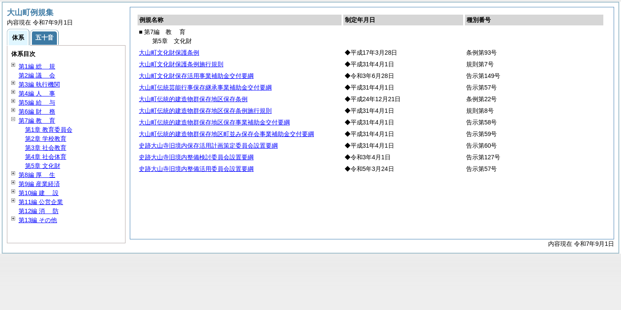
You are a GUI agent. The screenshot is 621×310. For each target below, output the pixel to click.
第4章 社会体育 (45, 156)
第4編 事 (37, 93)
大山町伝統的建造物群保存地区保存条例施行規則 (205, 110)
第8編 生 (37, 174)
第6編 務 (37, 111)
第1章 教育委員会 (48, 129)
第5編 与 (37, 102)
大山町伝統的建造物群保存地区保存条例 (193, 99)
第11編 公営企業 (41, 201)
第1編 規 (37, 66)
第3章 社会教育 (45, 147)
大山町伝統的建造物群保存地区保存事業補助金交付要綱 (214, 122)
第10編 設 (39, 192)
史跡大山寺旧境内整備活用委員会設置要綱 (196, 168)
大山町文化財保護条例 (169, 52)
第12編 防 (39, 211)
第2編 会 (37, 75)
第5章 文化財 (42, 165)
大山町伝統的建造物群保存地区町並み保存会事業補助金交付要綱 (226, 133)
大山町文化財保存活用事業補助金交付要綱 (196, 75)
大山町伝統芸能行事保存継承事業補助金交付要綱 (205, 87)
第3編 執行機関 (39, 84)
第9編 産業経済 (39, 183)
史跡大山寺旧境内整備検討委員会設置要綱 (196, 157)
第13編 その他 (38, 220)
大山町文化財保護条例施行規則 (181, 64)
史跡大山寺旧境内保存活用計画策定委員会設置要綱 (208, 145)
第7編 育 (37, 120)
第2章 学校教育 (45, 138)
